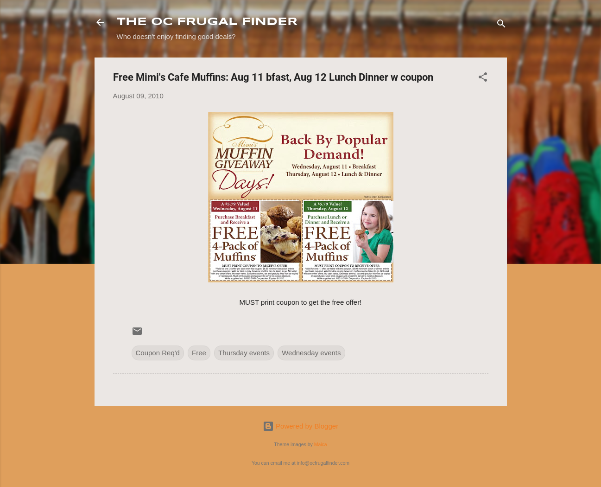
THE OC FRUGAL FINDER (207, 22)
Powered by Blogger (300, 426)
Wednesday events (311, 353)
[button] (482, 78)
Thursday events (244, 353)
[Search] (501, 25)
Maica (320, 444)
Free (199, 353)
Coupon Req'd (158, 353)
